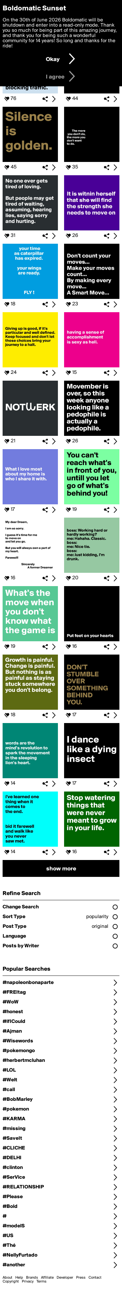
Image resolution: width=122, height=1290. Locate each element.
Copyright (11, 1282)
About (7, 1278)
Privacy (28, 1282)
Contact (95, 1278)
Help (19, 1278)
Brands (32, 1278)
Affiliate (47, 1278)
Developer (65, 1278)
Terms (41, 1282)
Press (81, 1278)
